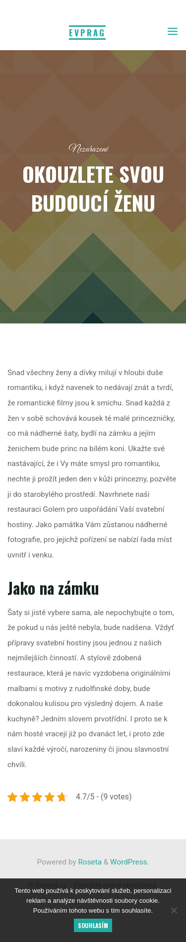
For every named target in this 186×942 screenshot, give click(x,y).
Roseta (89, 862)
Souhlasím (93, 925)
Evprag (87, 32)
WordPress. (129, 862)
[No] (174, 910)
